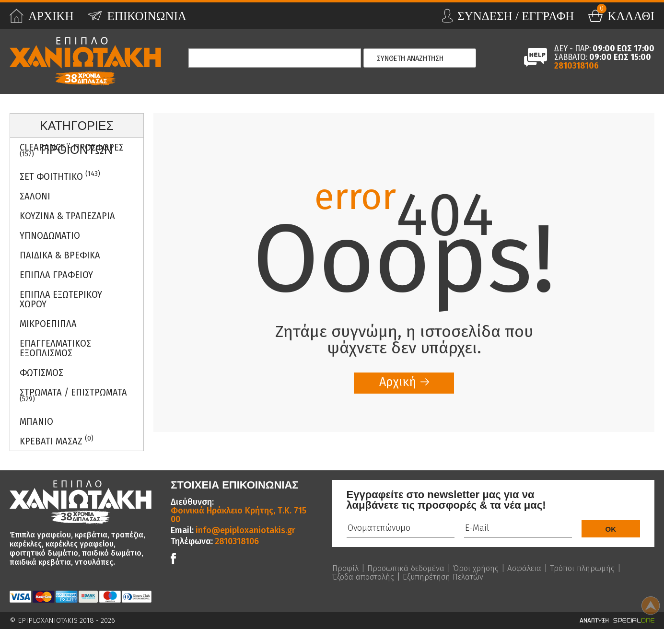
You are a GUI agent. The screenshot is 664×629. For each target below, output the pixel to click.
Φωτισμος (41, 372)
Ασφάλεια (533, 568)
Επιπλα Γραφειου (56, 274)
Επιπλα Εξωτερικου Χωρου (61, 299)
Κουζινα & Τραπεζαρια (67, 215)
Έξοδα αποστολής (441, 576)
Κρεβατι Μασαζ (56, 440)
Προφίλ (346, 568)
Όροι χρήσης (483, 568)
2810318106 (576, 65)
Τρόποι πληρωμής (366, 576)
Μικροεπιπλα (48, 323)
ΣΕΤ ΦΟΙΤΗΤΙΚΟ (60, 175)
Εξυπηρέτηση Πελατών (526, 576)
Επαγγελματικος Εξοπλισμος (55, 348)
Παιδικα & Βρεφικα (60, 255)
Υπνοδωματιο (50, 235)
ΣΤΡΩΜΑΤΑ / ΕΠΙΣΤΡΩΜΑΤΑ (73, 395)
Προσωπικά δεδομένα (409, 568)
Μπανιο (36, 421)
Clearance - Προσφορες (72, 150)
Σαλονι (35, 196)
